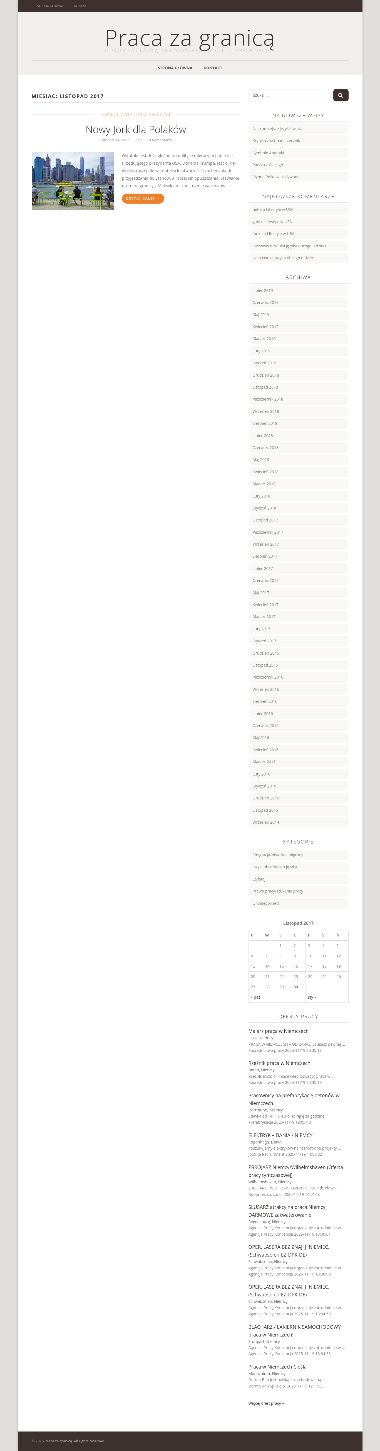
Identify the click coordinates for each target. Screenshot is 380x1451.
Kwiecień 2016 (266, 749)
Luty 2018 (261, 496)
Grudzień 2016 (266, 653)
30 (296, 986)
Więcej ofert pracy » (266, 1403)
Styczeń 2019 (264, 362)
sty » (312, 997)
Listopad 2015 (265, 810)
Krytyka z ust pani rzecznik (276, 140)
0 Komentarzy (160, 139)
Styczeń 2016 (264, 786)
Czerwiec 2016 (266, 725)
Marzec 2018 (264, 483)
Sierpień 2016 (265, 701)
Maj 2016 (261, 737)
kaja (139, 139)
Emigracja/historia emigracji (136, 114)
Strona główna (50, 6)
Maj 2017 (261, 592)
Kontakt (81, 6)
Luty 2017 (261, 628)
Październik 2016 (268, 677)
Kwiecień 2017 (266, 604)
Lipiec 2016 (263, 713)
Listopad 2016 (265, 665)
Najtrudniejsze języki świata (277, 128)
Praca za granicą (190, 37)
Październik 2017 (268, 532)
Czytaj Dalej (143, 198)
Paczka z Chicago (268, 164)
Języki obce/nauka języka (275, 866)
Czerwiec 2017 (266, 580)
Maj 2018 (261, 459)
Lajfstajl (260, 879)
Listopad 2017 (265, 520)
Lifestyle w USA (279, 209)
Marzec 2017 (264, 616)
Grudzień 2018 (266, 375)
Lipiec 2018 (263, 435)
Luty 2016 (261, 774)
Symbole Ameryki (268, 152)
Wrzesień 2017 (266, 544)
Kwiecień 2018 (266, 471)
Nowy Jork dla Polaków (136, 129)
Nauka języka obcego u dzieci (299, 245)
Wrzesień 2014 (266, 822)
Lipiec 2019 (263, 290)
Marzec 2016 (264, 761)
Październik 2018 (268, 399)
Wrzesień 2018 (266, 411)
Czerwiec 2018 (266, 447)
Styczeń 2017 (264, 640)
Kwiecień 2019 (266, 326)
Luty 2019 (261, 350)
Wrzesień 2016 (266, 689)
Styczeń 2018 (264, 508)
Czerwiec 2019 (266, 302)
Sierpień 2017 (265, 556)
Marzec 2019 (264, 338)
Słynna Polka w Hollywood (276, 176)
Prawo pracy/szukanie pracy (278, 891)
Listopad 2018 (265, 387)
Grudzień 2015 (266, 798)
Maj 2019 (261, 314)
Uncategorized (266, 903)
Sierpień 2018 (265, 423)
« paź (255, 997)
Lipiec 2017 (263, 568)
